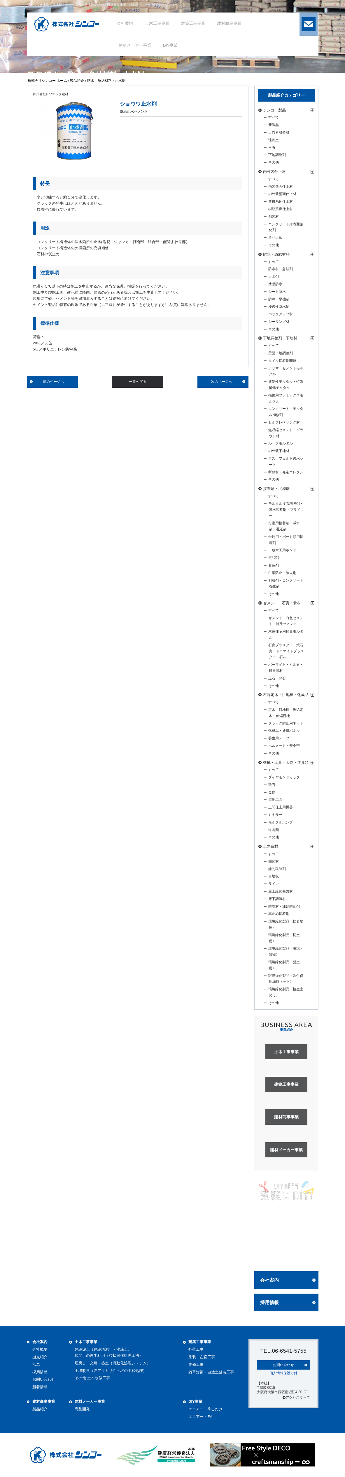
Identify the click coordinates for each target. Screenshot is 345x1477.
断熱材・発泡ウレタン (285, 472)
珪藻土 (273, 140)
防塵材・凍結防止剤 (284, 906)
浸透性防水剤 (278, 306)
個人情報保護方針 (283, 1372)
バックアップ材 (280, 314)
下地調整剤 (277, 155)
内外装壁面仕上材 (282, 194)
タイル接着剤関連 (282, 361)
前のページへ (53, 382)
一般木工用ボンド (282, 550)
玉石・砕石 (277, 678)
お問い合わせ (43, 1379)
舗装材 (273, 217)
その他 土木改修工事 (92, 1378)
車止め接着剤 (278, 914)
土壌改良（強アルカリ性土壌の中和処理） (111, 1370)
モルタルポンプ (280, 822)
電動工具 (275, 800)
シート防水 (277, 292)
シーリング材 (278, 322)
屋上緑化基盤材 (280, 891)
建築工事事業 (199, 1342)
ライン (273, 884)
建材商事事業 (43, 1401)
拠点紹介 (40, 1357)
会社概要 (40, 1349)
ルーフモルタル (280, 443)
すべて (273, 117)
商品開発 (82, 1409)
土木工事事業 (86, 1342)
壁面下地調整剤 (280, 353)
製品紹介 (77, 81)
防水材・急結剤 (280, 269)
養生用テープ (278, 738)
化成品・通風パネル (284, 731)
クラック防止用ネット (285, 723)
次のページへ (221, 382)
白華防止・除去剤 (282, 573)
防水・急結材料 (99, 81)
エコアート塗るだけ (205, 1409)
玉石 (271, 148)
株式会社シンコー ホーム (47, 81)
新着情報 (40, 1387)
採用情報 (269, 1302)
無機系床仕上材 (280, 201)
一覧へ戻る (137, 382)
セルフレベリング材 (284, 422)
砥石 (271, 785)
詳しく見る (286, 1255)
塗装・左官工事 (201, 1357)
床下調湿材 (277, 899)
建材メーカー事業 (90, 1401)
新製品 (273, 125)
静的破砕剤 (277, 869)
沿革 (36, 1364)
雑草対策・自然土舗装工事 (211, 1372)
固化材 (273, 861)
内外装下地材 (278, 451)
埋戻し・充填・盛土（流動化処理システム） (112, 1363)
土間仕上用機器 (280, 807)
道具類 (273, 830)
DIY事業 (195, 1401)
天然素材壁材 (278, 132)
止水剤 (273, 276)
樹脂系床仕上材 (280, 209)
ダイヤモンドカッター (285, 777)
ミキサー (275, 815)
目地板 (273, 876)
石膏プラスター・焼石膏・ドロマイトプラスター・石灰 (286, 651)
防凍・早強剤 (278, 299)
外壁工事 (196, 1349)
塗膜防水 (275, 284)
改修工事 (196, 1364)
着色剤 (273, 565)
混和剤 (273, 558)
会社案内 (269, 1280)
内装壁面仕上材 (280, 187)
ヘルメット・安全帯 (284, 746)
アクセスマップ (296, 1397)
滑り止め (275, 237)
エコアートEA (200, 1416)
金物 (271, 792)
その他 (273, 162)
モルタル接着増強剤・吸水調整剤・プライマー (286, 510)
